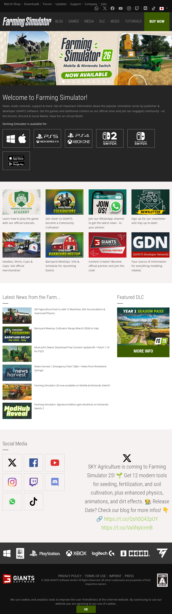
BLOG (59, 21)
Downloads (31, 4)
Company (91, 4)
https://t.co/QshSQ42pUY (131, 519)
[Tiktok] (154, 8)
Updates (61, 4)
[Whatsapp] (97, 8)
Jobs (104, 4)
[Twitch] (137, 8)
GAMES (73, 21)
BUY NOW (157, 21)
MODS (115, 21)
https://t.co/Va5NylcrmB (127, 527)
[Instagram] (129, 8)
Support (75, 4)
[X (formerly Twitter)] (105, 8)
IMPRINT (115, 576)
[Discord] (145, 8)
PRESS (129, 576)
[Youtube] (121, 8)
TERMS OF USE (95, 576)
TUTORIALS (133, 21)
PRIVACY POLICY (69, 576)
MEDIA (89, 21)
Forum (47, 4)
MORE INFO (143, 351)
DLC (102, 21)
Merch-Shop (12, 4)
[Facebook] (113, 8)
